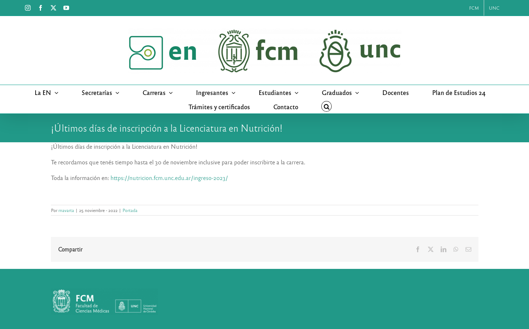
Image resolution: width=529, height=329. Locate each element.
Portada (130, 210)
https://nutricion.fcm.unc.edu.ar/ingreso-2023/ (169, 177)
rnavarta (66, 210)
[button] (326, 106)
